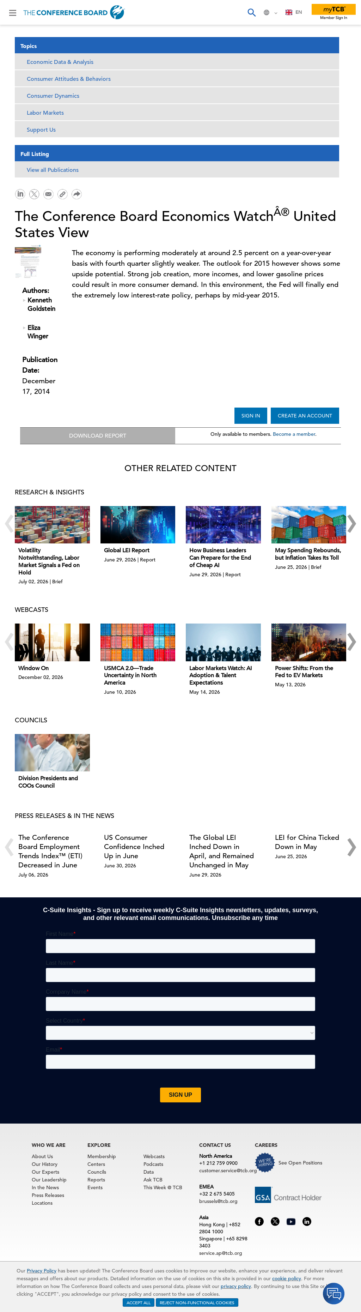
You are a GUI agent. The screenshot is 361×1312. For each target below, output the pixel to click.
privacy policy (236, 1286)
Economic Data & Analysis (60, 62)
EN (294, 12)
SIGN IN (250, 416)
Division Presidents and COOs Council (48, 782)
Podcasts (153, 1164)
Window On (33, 668)
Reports (96, 1180)
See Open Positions (300, 1163)
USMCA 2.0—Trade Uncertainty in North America (130, 676)
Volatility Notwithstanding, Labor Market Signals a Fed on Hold (49, 561)
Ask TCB (153, 1180)
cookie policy (286, 1278)
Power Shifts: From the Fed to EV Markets (304, 672)
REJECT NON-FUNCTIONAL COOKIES (197, 1302)
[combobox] (294, 12)
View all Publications (53, 170)
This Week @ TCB (162, 1188)
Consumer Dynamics (53, 96)
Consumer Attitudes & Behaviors (69, 79)
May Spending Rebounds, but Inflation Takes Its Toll (308, 554)
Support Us (41, 129)
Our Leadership (49, 1180)
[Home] (74, 12)
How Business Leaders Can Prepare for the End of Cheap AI (220, 558)
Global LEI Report (126, 550)
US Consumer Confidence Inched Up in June (134, 847)
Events (95, 1188)
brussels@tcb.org (218, 1201)
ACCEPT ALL (139, 1302)
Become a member (294, 434)
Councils (96, 1172)
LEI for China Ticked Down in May (307, 842)
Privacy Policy (41, 1271)
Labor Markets (45, 112)
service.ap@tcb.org (220, 1253)
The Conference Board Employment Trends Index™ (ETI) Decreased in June (50, 851)
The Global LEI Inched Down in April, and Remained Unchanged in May (221, 851)
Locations (42, 1203)
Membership (101, 1157)
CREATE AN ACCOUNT (305, 416)
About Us (42, 1157)
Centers (96, 1164)
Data (148, 1172)
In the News (45, 1188)
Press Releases (48, 1195)
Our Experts (45, 1172)
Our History (44, 1164)
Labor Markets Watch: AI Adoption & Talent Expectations (220, 676)
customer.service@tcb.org (228, 1171)
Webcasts (154, 1157)
